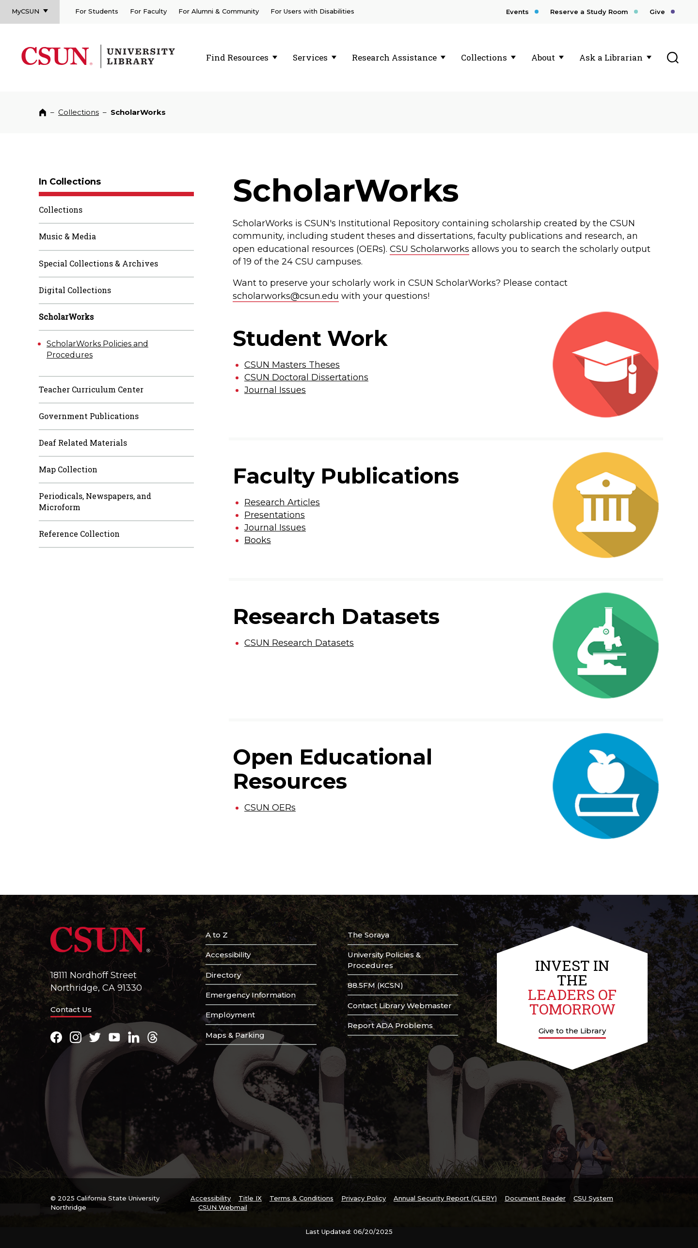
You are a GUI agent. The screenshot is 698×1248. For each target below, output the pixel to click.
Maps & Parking (235, 1035)
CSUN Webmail (222, 1207)
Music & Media (67, 236)
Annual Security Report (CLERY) (445, 1198)
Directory (223, 975)
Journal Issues (275, 390)
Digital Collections (75, 290)
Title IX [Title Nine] (250, 1198)
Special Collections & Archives (98, 263)
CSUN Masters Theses (292, 364)
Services (310, 57)
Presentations (274, 515)
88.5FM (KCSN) (375, 985)
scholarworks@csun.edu (286, 296)
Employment (230, 1014)
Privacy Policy (363, 1198)
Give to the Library (572, 1030)
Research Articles (282, 502)
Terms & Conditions (301, 1198)
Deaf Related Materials (83, 442)
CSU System (593, 1198)
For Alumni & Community (218, 11)
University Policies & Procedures (384, 960)
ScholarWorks (66, 317)
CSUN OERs (270, 807)
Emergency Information (251, 994)
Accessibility (228, 954)
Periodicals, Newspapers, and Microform (95, 501)
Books (257, 540)
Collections (484, 57)
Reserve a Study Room (589, 12)
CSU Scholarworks (429, 249)
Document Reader (535, 1198)
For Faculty (148, 11)
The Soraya (368, 934)
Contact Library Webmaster (400, 1005)
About (543, 57)
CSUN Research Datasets (299, 643)
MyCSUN (25, 11)
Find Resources (237, 57)
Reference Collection (79, 534)
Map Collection (68, 469)
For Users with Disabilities (312, 11)
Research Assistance (394, 57)
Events (517, 12)
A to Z (217, 934)
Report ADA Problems (390, 1025)
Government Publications (89, 416)
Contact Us (71, 1009)
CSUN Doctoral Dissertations (306, 377)
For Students (96, 11)
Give (657, 12)
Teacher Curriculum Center (91, 389)
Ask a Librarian (611, 57)
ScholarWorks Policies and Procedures (97, 349)
